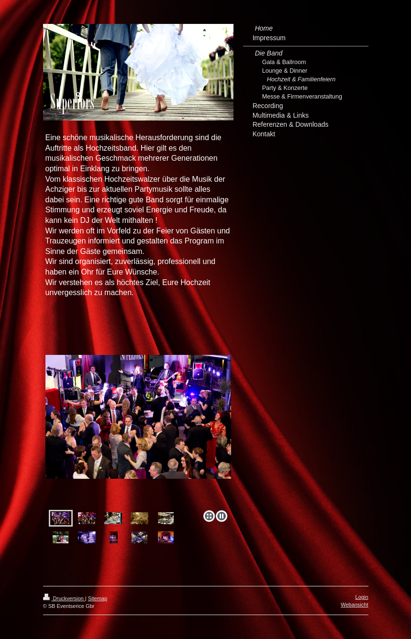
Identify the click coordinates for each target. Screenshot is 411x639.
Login (361, 597)
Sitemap (97, 598)
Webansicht (354, 604)
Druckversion (64, 598)
